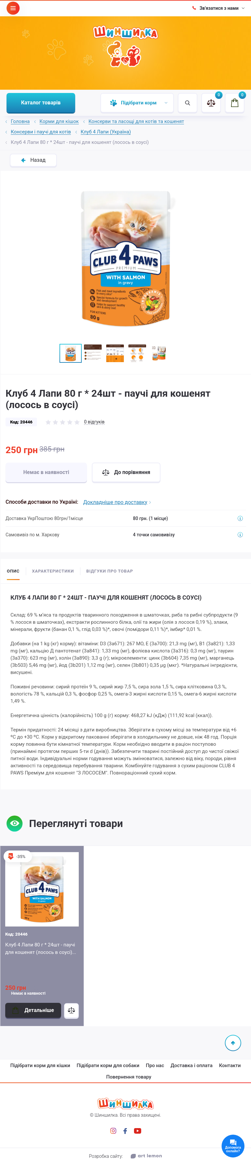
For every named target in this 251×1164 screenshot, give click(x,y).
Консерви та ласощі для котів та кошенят (136, 121)
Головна (20, 121)
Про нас (155, 1065)
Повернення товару (128, 1077)
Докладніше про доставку (117, 502)
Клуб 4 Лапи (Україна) (106, 132)
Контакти (230, 1065)
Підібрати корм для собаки (108, 1065)
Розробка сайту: (125, 1156)
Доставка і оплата (191, 1065)
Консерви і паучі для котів (41, 132)
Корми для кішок (59, 121)
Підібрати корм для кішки (40, 1065)
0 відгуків (94, 421)
